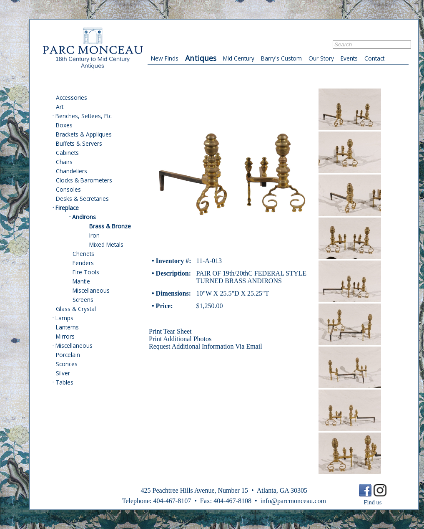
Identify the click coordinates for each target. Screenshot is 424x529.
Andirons (84, 217)
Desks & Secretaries (82, 198)
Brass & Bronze (110, 226)
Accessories (71, 97)
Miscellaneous (91, 290)
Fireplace (67, 208)
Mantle (81, 281)
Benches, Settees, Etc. (84, 116)
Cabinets (67, 153)
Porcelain (68, 355)
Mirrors (65, 336)
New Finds (164, 58)
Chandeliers (71, 171)
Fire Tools (86, 272)
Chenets (83, 254)
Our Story (321, 58)
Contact (374, 58)
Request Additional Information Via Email (205, 346)
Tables (64, 382)
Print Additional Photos (180, 338)
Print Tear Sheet (170, 331)
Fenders (83, 263)
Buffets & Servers (79, 143)
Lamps (64, 318)
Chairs (64, 162)
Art (59, 107)
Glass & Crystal (76, 309)
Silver (63, 373)
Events (349, 58)
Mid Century (238, 58)
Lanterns (67, 327)
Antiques (200, 58)
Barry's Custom (281, 58)
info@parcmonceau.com (293, 500)
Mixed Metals (106, 244)
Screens (83, 300)
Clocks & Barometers (84, 180)
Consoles (68, 189)
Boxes (64, 125)
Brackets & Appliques (84, 134)
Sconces (67, 364)
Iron (94, 235)
